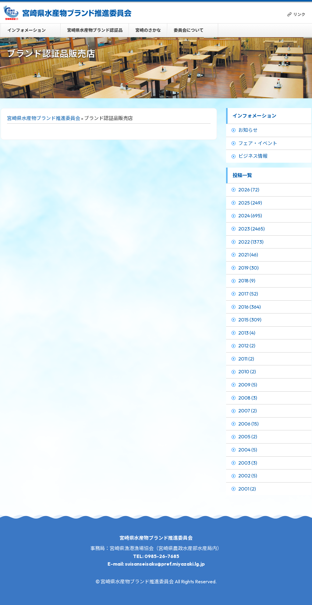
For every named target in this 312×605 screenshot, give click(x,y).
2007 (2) (247, 411)
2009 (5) (247, 385)
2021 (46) (248, 255)
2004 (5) (247, 450)
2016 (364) (249, 307)
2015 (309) (249, 320)
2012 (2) (246, 345)
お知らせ (248, 130)
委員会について (189, 30)
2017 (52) (248, 294)
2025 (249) (250, 203)
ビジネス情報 (253, 156)
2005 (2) (247, 436)
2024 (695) (250, 215)
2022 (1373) (251, 242)
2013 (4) (246, 333)
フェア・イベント (257, 143)
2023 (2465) (251, 229)
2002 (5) (247, 476)
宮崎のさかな (148, 30)
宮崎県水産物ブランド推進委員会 (43, 118)
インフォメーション (26, 30)
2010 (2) (247, 371)
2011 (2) (246, 359)
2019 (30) (248, 268)
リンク (299, 14)
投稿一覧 (242, 175)
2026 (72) (248, 190)
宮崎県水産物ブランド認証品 (94, 30)
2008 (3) (247, 398)
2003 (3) (247, 463)
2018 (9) (246, 280)
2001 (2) (247, 489)
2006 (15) (248, 424)
